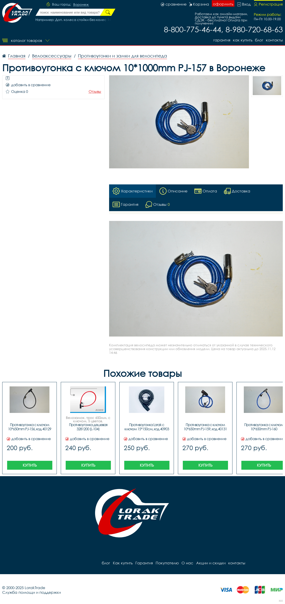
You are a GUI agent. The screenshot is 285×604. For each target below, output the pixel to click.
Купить (30, 465)
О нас (187, 563)
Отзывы (95, 92)
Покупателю (167, 563)
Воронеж (81, 4)
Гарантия (221, 40)
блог (259, 40)
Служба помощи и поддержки (31, 592)
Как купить (242, 40)
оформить (223, 4)
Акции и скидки (210, 563)
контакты (274, 40)
